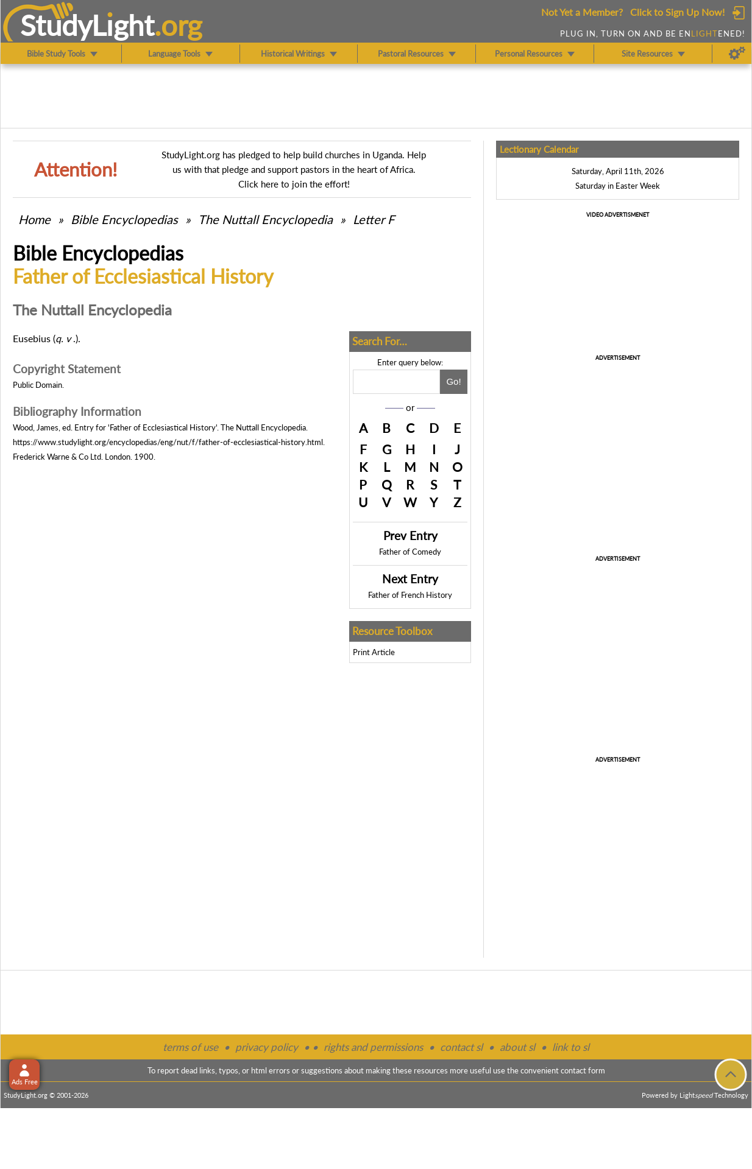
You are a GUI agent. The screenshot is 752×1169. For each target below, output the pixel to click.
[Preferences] (737, 53)
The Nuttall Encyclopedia (265, 219)
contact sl (461, 1047)
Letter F (373, 219)
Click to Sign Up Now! (677, 12)
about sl (517, 1047)
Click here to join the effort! (294, 183)
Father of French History (410, 595)
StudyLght (87, 25)
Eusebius (32, 338)
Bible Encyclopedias (124, 219)
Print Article (374, 652)
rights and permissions (373, 1047)
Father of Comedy (410, 551)
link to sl (570, 1047)
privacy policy (266, 1047)
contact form (583, 1070)
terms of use (190, 1047)
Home (34, 219)
